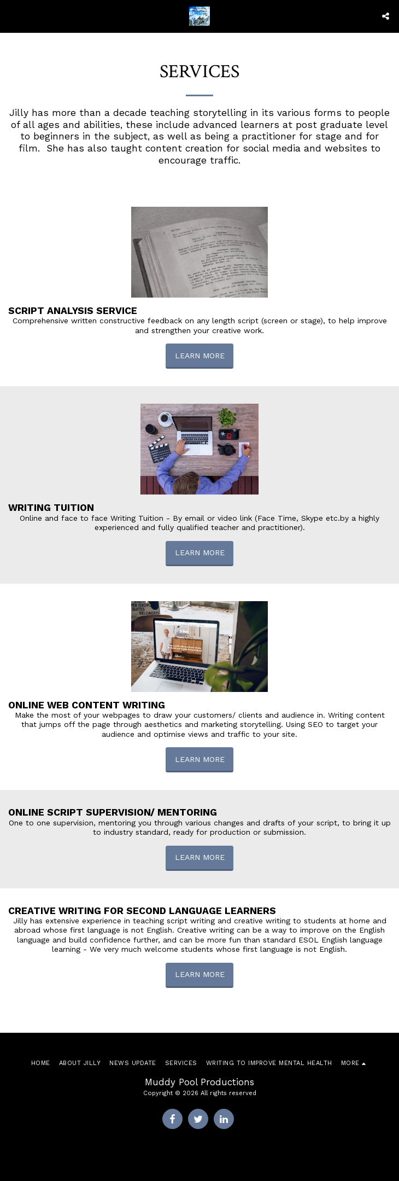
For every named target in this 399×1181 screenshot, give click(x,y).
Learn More (200, 355)
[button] (12, 15)
